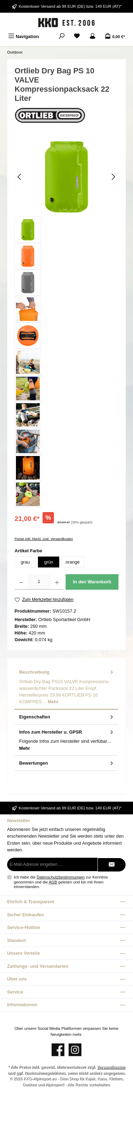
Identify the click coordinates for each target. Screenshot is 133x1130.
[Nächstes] (113, 176)
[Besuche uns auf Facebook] (58, 1050)
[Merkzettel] (77, 36)
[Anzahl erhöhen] (56, 582)
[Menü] (24, 36)
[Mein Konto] (92, 36)
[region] (66, 322)
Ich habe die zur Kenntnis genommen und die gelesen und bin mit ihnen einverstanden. (61, 882)
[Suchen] (62, 36)
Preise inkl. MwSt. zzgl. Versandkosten (44, 539)
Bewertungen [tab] (67, 763)
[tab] (66, 687)
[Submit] (112, 865)
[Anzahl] (38, 582)
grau (25, 562)
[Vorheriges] (20, 176)
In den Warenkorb (92, 581)
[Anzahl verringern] (21, 582)
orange (73, 562)
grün (49, 562)
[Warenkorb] (114, 36)
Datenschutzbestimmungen (61, 877)
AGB (53, 882)
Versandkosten (111, 1067)
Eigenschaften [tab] (67, 717)
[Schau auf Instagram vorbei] (75, 1050)
